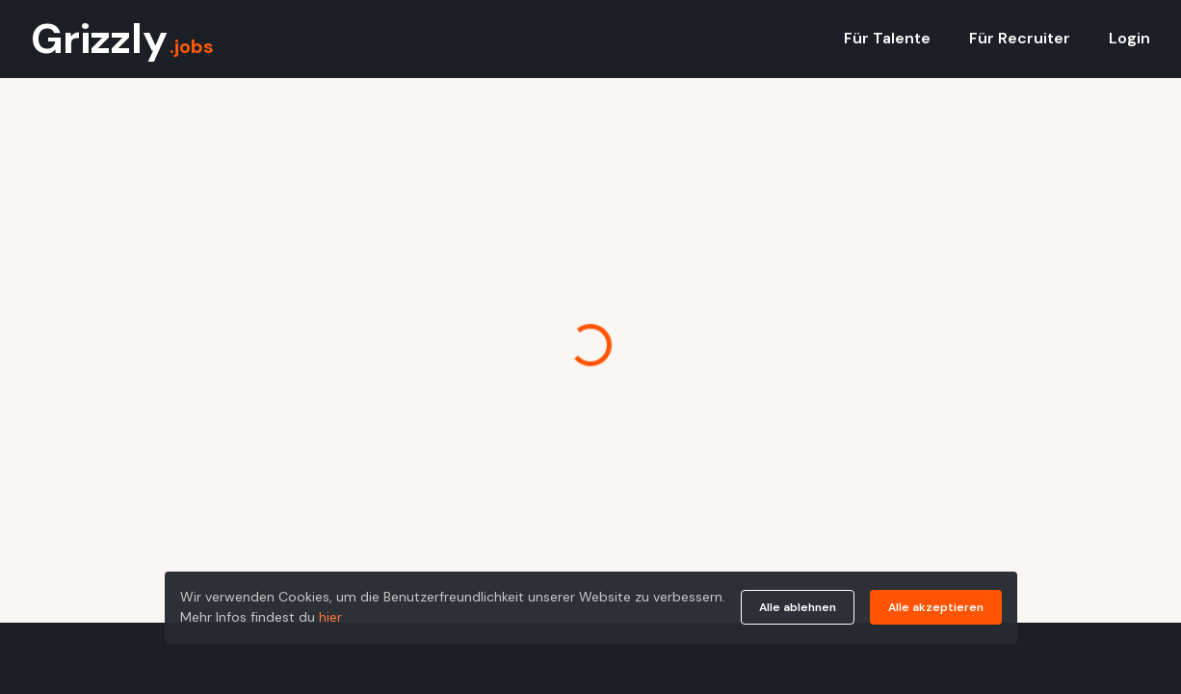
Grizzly (122, 39)
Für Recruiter (1019, 38)
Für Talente (887, 38)
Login (1129, 38)
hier (330, 617)
